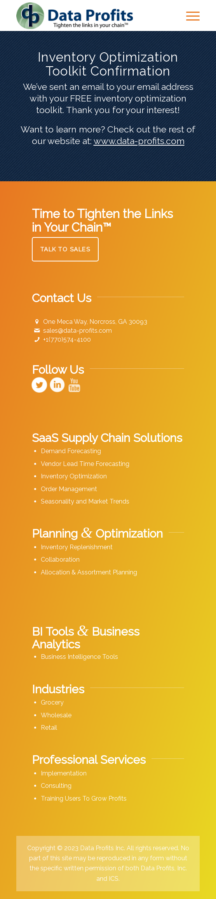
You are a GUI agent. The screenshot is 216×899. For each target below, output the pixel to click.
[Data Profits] (89, 15)
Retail (49, 727)
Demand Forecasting (71, 451)
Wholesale (56, 715)
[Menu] (189, 15)
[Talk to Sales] (65, 249)
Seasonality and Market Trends (85, 501)
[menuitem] (189, 15)
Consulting (56, 785)
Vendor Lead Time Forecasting (85, 464)
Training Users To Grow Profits (84, 798)
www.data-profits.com (139, 141)
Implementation (64, 773)
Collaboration (60, 559)
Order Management (69, 489)
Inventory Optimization (74, 476)
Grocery (52, 702)
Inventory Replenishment (77, 547)
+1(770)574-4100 (67, 339)
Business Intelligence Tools (79, 656)
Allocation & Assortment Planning (89, 572)
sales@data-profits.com (77, 330)
